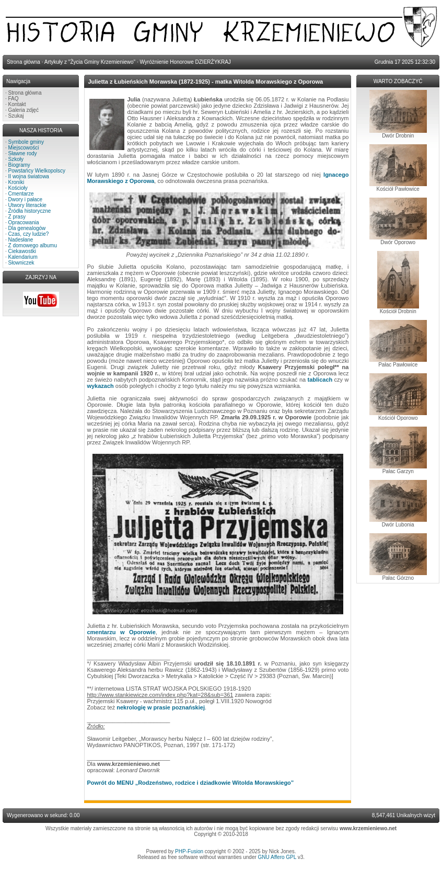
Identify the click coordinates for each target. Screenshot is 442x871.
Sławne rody (22, 153)
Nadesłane (20, 240)
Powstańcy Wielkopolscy (36, 171)
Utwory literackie (27, 205)
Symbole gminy (26, 142)
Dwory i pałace (25, 199)
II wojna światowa (28, 176)
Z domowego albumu (32, 245)
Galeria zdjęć (23, 110)
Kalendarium (23, 257)
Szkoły (16, 159)
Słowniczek (21, 263)
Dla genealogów (27, 228)
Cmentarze (21, 194)
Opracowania (23, 222)
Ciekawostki (22, 251)
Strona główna (25, 93)
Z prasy (17, 217)
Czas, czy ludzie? (28, 234)
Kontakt (17, 104)
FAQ (13, 98)
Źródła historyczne (29, 211)
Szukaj (16, 116)
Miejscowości (23, 148)
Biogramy (19, 165)
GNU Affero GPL (277, 857)
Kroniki (16, 182)
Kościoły (18, 188)
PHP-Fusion (189, 851)
